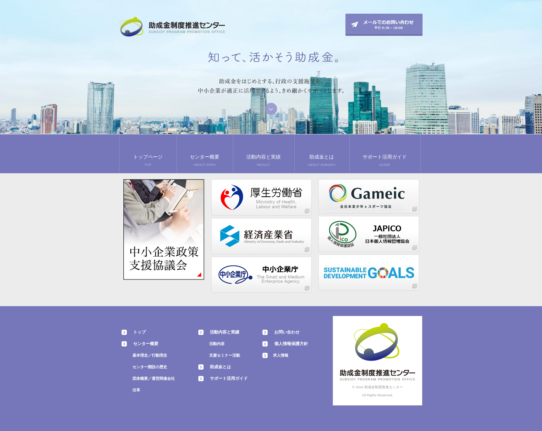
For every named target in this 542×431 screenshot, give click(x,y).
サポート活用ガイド (229, 378)
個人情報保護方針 (291, 343)
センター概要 (145, 343)
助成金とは (220, 366)
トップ (139, 332)
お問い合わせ (287, 332)
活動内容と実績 (224, 332)
